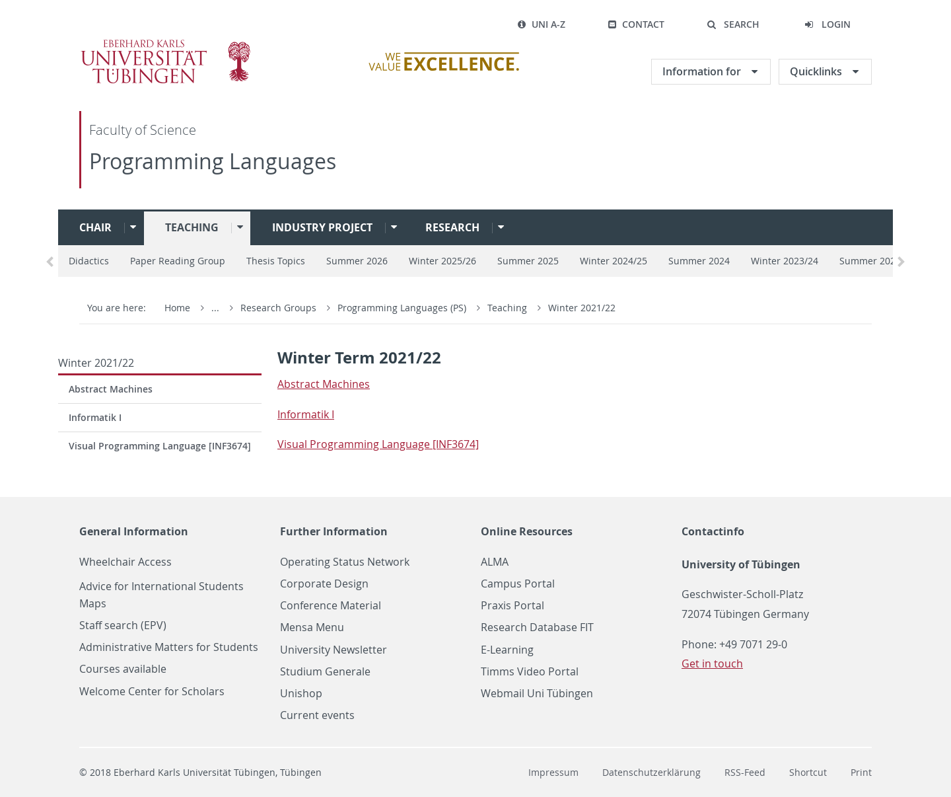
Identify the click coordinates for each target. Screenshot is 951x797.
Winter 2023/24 (784, 260)
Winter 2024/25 (613, 260)
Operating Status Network (344, 562)
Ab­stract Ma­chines (323, 384)
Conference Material (330, 606)
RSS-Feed (744, 772)
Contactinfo (713, 531)
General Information (133, 531)
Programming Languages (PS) (403, 307)
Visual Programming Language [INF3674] (160, 445)
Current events (317, 715)
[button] (733, 24)
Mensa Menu (312, 627)
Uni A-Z (541, 24)
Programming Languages (212, 161)
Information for (703, 71)
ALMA (495, 562)
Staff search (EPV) (122, 625)
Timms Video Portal (530, 672)
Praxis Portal (512, 606)
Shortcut (808, 772)
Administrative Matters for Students (168, 647)
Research (452, 227)
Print (861, 772)
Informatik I (95, 417)
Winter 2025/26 (442, 260)
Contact (636, 24)
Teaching (192, 227)
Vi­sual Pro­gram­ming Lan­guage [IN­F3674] (378, 444)
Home (177, 307)
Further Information (334, 531)
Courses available (122, 669)
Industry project (322, 227)
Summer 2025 (528, 260)
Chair (95, 227)
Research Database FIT (537, 627)
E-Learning (507, 650)
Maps (92, 604)
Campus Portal (518, 584)
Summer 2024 (699, 260)
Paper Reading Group (177, 260)
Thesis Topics (275, 260)
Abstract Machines (111, 389)
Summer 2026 (357, 260)
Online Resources (527, 531)
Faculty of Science (142, 130)
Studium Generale (325, 672)
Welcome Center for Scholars (152, 692)
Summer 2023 (870, 260)
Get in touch (712, 663)
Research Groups (278, 307)
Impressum (553, 772)
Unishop (301, 694)
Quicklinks (817, 71)
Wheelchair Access (125, 562)
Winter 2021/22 (582, 307)
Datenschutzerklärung (651, 772)
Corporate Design (324, 584)
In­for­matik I (305, 414)
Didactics (89, 260)
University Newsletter (333, 650)
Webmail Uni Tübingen (537, 694)
